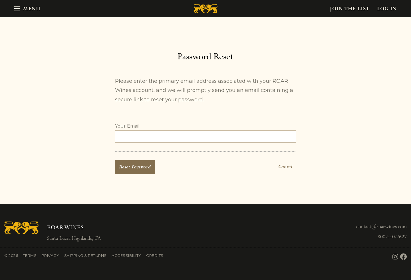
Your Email (127, 126)
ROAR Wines (205, 8)
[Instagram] (395, 257)
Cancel (285, 167)
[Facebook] (403, 257)
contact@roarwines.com (381, 226)
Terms (30, 255)
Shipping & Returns (85, 255)
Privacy (50, 255)
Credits (155, 255)
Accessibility (126, 255)
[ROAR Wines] (21, 227)
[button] (27, 8)
